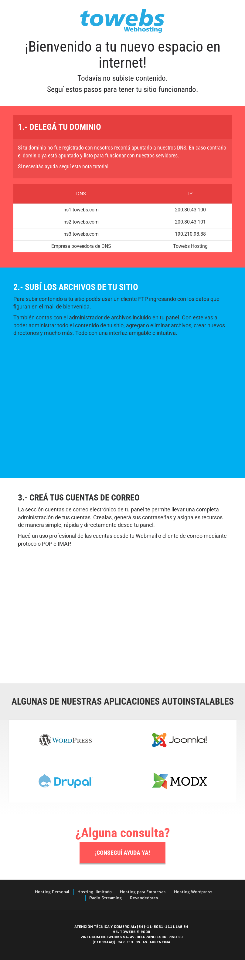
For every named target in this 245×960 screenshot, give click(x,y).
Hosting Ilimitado (94, 892)
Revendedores (144, 898)
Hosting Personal (52, 892)
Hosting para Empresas (143, 892)
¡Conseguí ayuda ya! (122, 852)
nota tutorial (95, 166)
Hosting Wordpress (193, 892)
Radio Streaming (105, 898)
